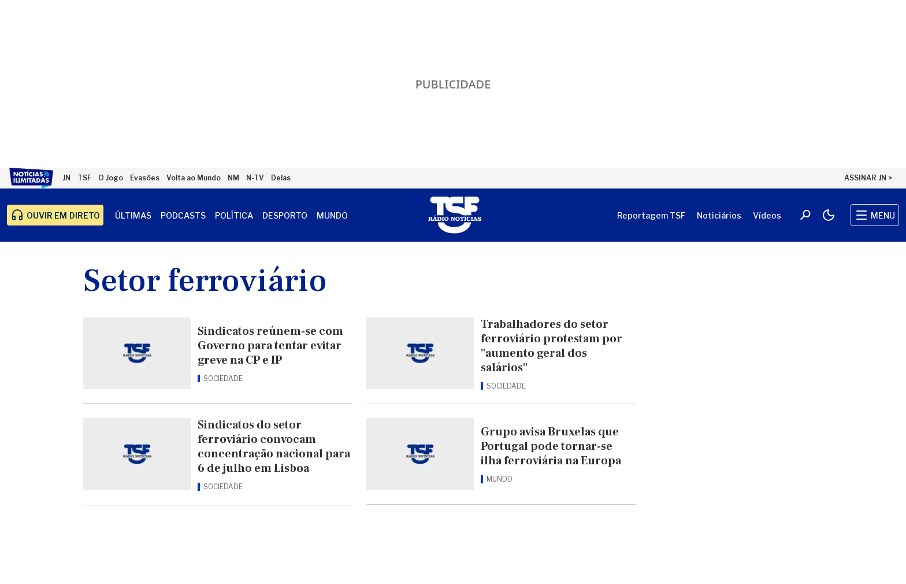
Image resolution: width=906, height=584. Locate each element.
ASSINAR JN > (868, 177)
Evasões (144, 177)
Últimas (133, 215)
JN (66, 177)
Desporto (284, 215)
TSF (84, 177)
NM (233, 177)
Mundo (332, 215)
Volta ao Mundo (193, 177)
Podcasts (183, 215)
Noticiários (719, 215)
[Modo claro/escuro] (828, 215)
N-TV (255, 177)
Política (234, 215)
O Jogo (110, 177)
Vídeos (767, 215)
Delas (281, 177)
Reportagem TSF (651, 215)
